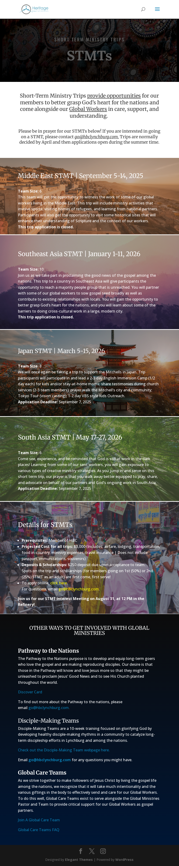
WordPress (124, 859)
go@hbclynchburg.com (96, 136)
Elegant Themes (79, 859)
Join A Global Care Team (39, 819)
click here (58, 583)
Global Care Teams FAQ (38, 829)
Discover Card (30, 692)
